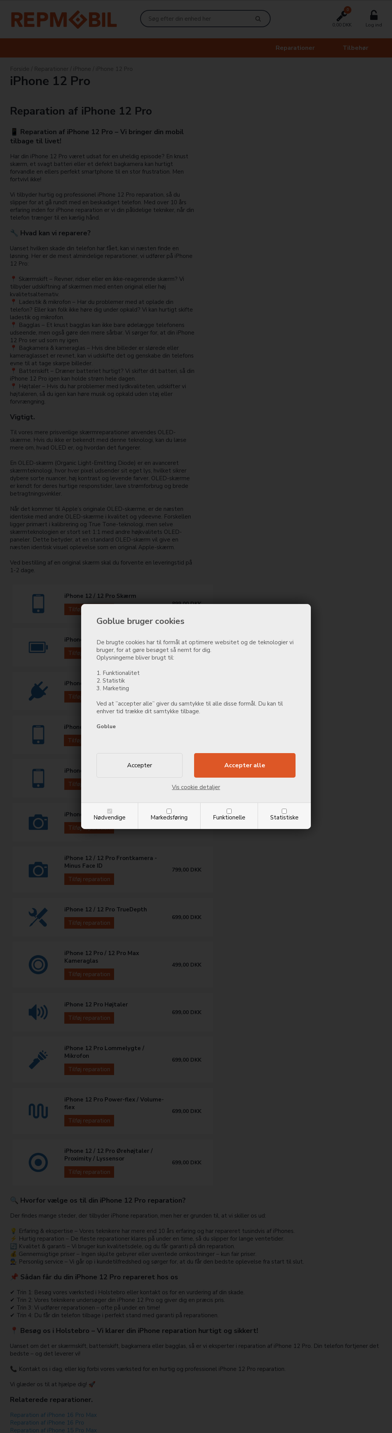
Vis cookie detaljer (196, 787)
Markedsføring (169, 817)
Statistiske (284, 817)
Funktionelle (229, 817)
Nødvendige (109, 817)
